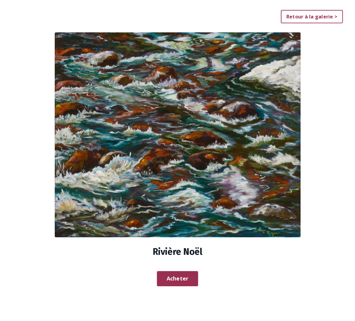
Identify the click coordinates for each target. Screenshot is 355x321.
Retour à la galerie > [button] (311, 16)
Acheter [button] (178, 278)
